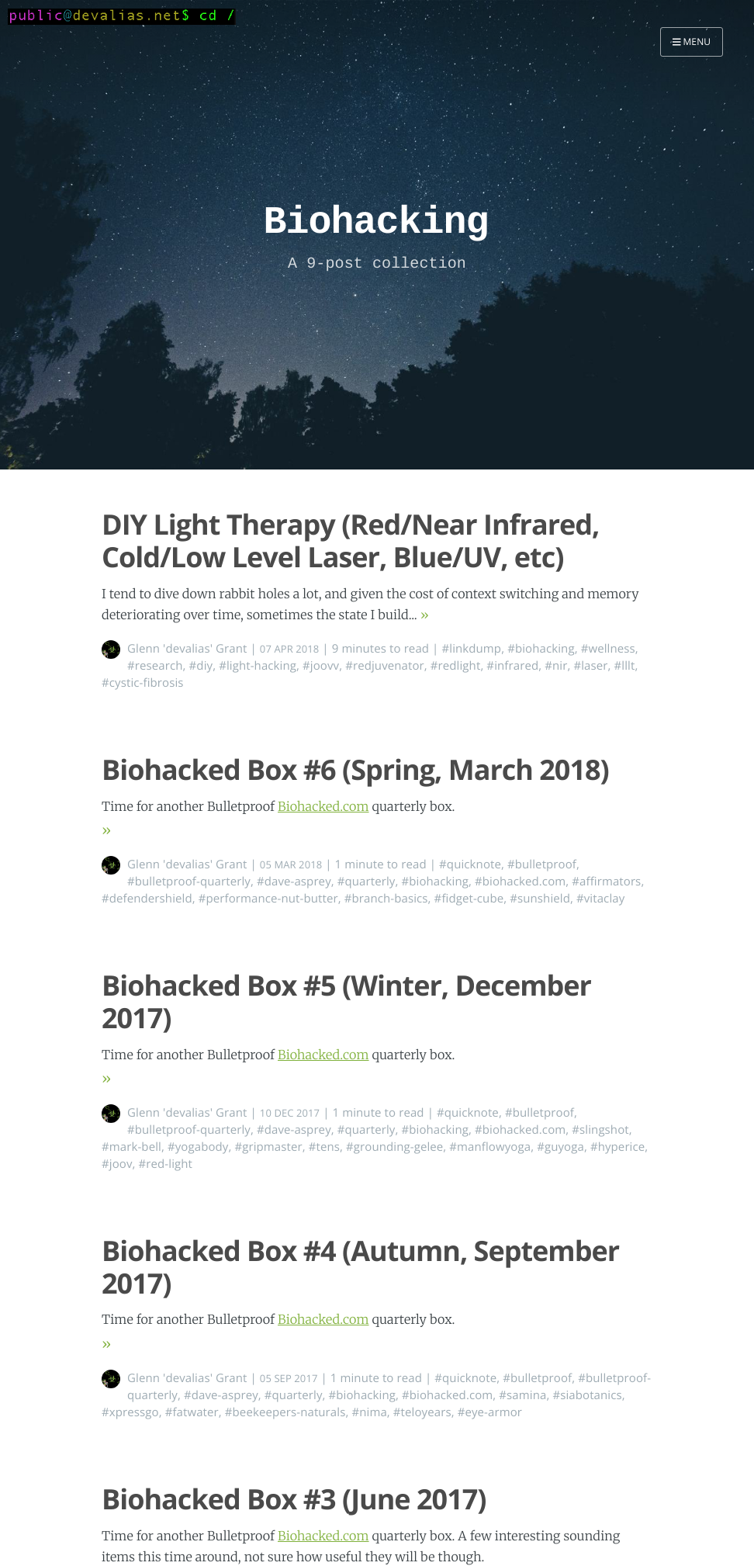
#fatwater (192, 1412)
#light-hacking (257, 666)
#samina (522, 1395)
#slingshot (600, 1130)
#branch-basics (386, 898)
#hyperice (617, 1147)
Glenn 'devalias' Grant (187, 649)
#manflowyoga (490, 1147)
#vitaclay (600, 898)
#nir (556, 666)
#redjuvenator (384, 666)
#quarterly (366, 881)
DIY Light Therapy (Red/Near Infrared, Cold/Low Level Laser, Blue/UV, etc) (350, 540)
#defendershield (147, 898)
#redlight (456, 666)
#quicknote (470, 864)
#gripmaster (268, 1147)
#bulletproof (541, 864)
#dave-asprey (294, 881)
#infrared (512, 666)
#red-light (166, 1164)
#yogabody (198, 1147)
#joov (117, 1164)
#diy (201, 666)
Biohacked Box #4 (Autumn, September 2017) (360, 1266)
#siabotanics (586, 1395)
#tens (324, 1147)
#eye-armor (490, 1412)
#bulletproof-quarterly (189, 881)
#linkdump (471, 649)
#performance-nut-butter (268, 898)
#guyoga (560, 1147)
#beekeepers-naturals (285, 1412)
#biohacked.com (520, 881)
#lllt (624, 666)
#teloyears (422, 1412)
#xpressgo (130, 1412)
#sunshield (540, 898)
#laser (590, 666)
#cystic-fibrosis (143, 683)
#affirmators (606, 881)
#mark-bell (131, 1147)
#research (155, 666)
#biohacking (541, 649)
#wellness (608, 649)
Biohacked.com (323, 807)
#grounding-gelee (394, 1147)
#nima (368, 1412)
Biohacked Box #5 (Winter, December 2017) (346, 1001)
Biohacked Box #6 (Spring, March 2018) (355, 769)
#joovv (321, 666)
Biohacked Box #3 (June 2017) (294, 1499)
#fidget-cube (469, 898)
